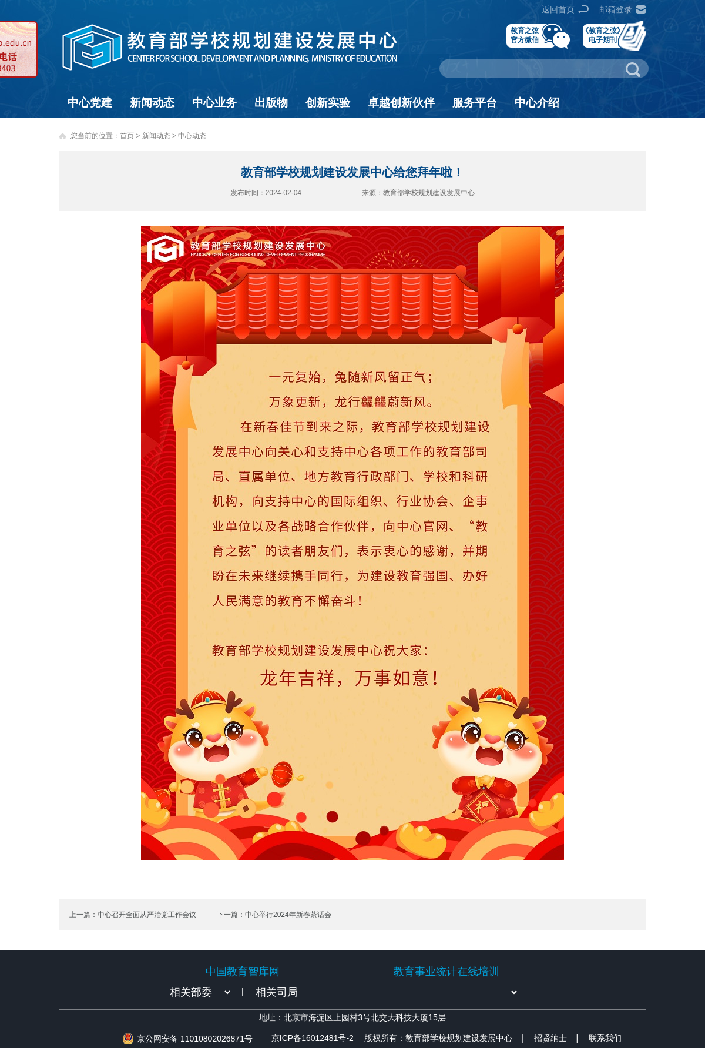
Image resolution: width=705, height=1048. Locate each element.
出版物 (271, 102)
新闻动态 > (160, 136)
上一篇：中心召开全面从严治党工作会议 (132, 914)
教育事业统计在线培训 (446, 971)
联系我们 (605, 1038)
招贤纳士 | (556, 1038)
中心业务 (214, 102)
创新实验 (328, 102)
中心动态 (192, 136)
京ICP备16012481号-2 (312, 1038)
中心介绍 (537, 102)
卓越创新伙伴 (401, 102)
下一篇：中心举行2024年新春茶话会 (274, 914)
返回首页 (558, 9)
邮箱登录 (615, 9)
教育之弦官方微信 (525, 34)
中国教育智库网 (243, 971)
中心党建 (90, 102)
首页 (127, 136)
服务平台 (474, 102)
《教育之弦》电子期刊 (603, 34)
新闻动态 (152, 102)
